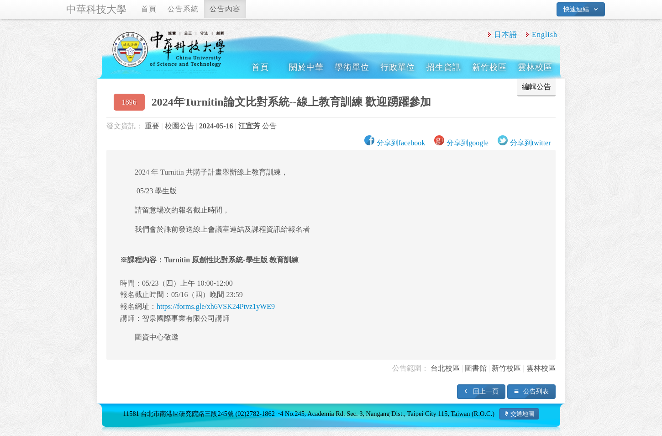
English (544, 34)
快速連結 (576, 9)
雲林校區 (535, 67)
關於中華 (306, 67)
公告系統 (183, 9)
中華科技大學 (96, 9)
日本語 (505, 34)
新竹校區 (489, 67)
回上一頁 (486, 391)
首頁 (149, 9)
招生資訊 (443, 67)
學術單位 (352, 67)
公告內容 (225, 9)
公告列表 (536, 391)
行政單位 (397, 67)
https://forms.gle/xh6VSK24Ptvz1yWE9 (216, 306)
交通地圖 (522, 413)
